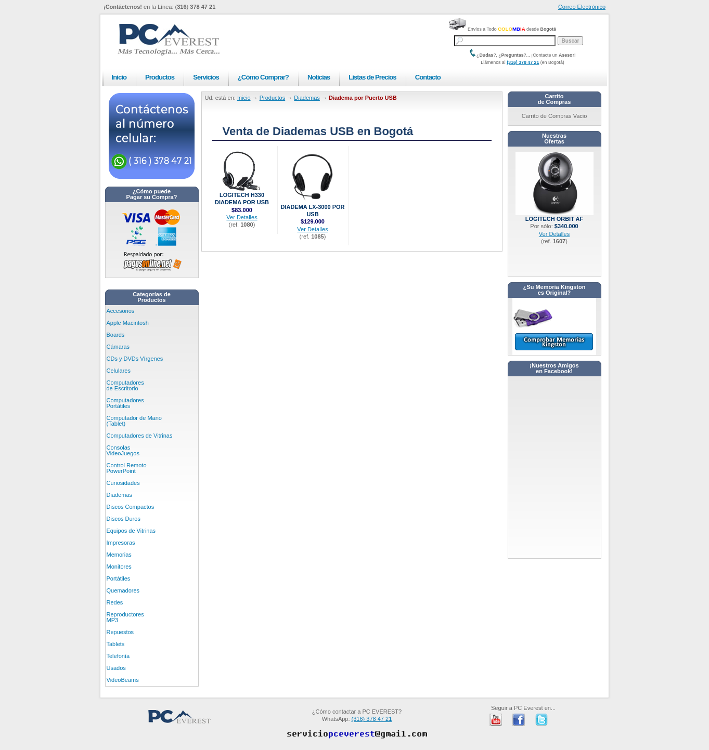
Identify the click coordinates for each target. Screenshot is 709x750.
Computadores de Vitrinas (140, 435)
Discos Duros (123, 519)
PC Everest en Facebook (518, 720)
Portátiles (119, 578)
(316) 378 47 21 (523, 62)
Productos (159, 77)
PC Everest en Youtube (495, 720)
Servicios (206, 77)
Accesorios (121, 311)
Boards (116, 335)
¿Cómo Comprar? (263, 77)
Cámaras (118, 347)
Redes (115, 602)
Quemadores (123, 590)
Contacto (428, 77)
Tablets (116, 644)
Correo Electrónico (581, 7)
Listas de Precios (372, 77)
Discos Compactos (130, 507)
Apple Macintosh (128, 323)
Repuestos (120, 632)
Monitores (119, 566)
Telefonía (118, 656)
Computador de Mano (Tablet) (134, 421)
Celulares (119, 370)
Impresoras (121, 543)
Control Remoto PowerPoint (127, 468)
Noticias (318, 77)
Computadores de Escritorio (125, 385)
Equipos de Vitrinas (131, 531)
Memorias (119, 554)
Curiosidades (123, 483)
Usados (116, 668)
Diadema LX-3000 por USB (312, 207)
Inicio (119, 77)
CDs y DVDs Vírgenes (135, 359)
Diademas (120, 495)
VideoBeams (123, 680)
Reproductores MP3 (125, 617)
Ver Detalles (241, 217)
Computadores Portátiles (125, 403)
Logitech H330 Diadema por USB (242, 195)
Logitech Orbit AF (554, 216)
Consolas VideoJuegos (123, 450)
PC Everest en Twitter (541, 720)
